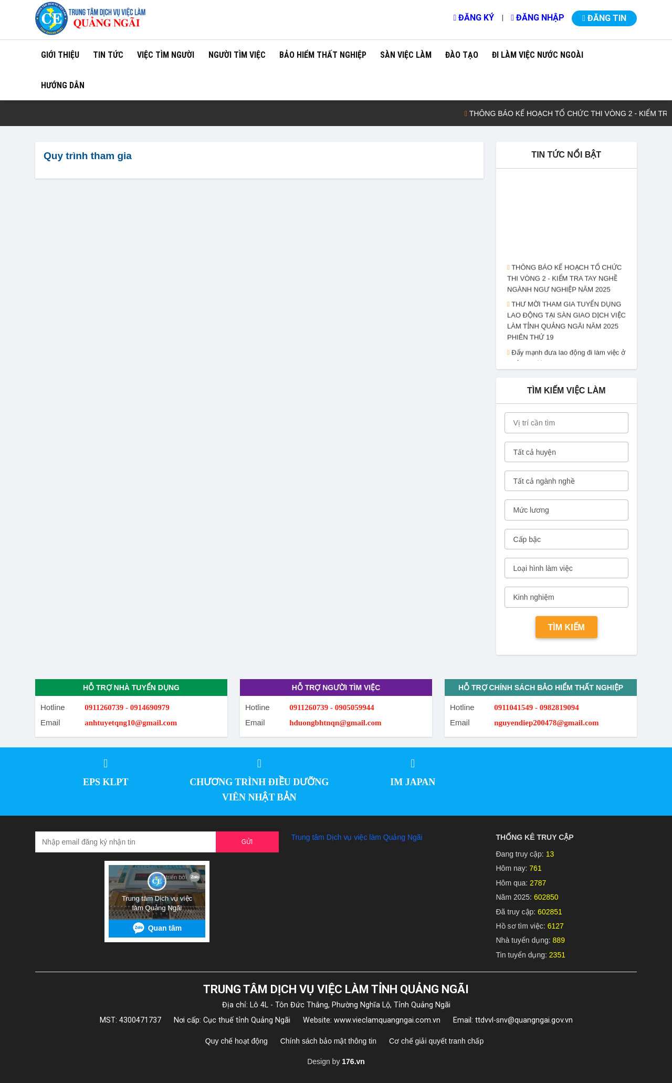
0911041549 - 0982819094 (536, 707)
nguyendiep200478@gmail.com (546, 722)
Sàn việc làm (406, 55)
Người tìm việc (237, 55)
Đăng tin (604, 18)
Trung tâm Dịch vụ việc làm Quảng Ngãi (357, 837)
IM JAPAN (412, 782)
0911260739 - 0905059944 (331, 707)
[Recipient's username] (125, 841)
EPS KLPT (106, 782)
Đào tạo (461, 55)
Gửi (247, 842)
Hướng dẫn (63, 85)
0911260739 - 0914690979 (127, 707)
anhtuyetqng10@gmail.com (131, 722)
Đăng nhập (537, 18)
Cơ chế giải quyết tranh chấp (436, 1041)
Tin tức (108, 55)
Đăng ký (473, 18)
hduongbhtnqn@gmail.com (335, 722)
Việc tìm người (165, 55)
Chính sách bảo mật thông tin (328, 1041)
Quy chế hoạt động (236, 1041)
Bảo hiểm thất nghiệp (322, 55)
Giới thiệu (60, 55)
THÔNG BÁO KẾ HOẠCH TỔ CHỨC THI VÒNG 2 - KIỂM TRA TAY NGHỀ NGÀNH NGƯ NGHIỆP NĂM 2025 (564, 281)
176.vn (353, 1061)
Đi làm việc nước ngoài (537, 55)
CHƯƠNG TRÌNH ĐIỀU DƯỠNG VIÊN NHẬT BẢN (259, 790)
